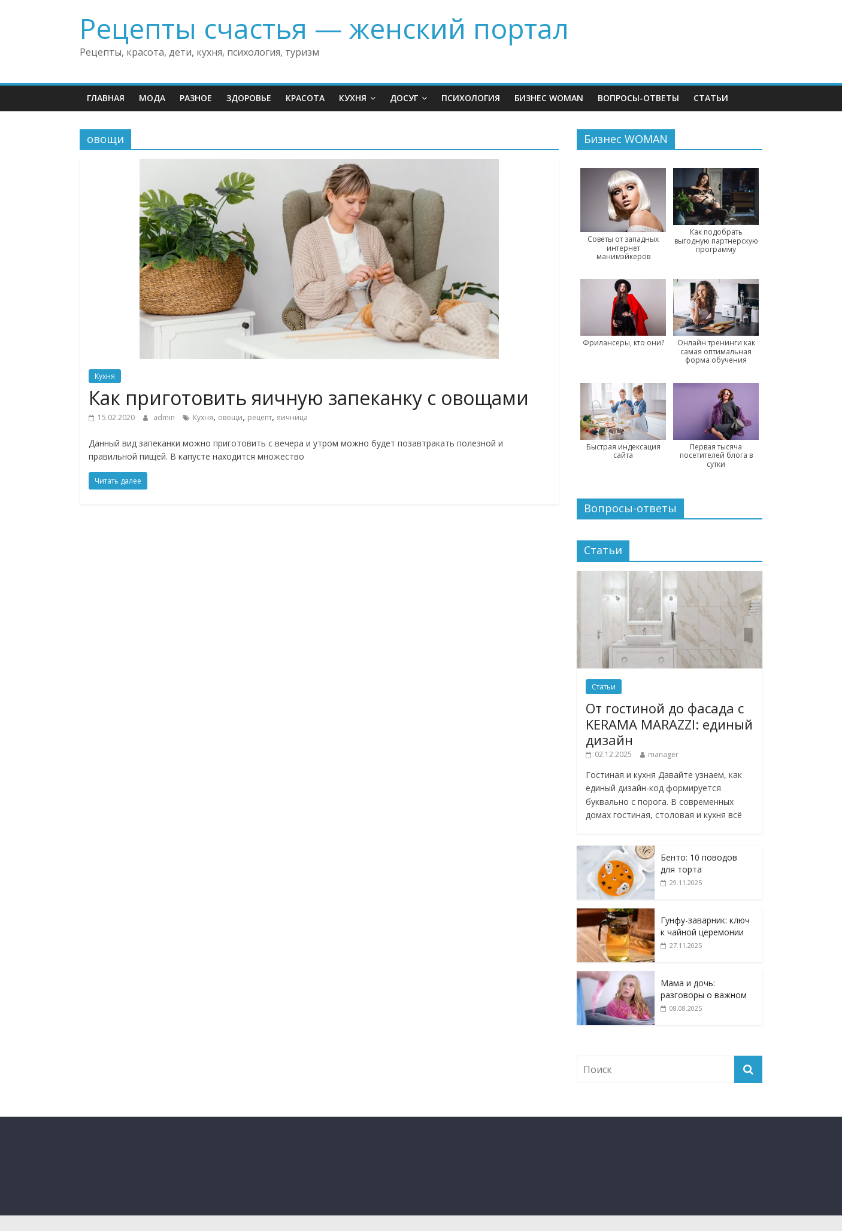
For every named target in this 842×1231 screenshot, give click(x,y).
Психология (470, 98)
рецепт (259, 417)
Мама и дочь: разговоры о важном (704, 989)
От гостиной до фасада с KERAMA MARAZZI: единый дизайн (669, 724)
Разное (196, 98)
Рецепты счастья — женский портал (324, 28)
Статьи (710, 98)
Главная (106, 98)
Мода (152, 98)
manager (663, 754)
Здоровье (248, 98)
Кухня (353, 98)
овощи (230, 417)
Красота (305, 98)
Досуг (404, 98)
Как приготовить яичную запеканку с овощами (309, 398)
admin (165, 417)
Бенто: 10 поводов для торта (699, 863)
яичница (292, 417)
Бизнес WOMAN (548, 98)
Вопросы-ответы (638, 98)
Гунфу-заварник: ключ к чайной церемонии (705, 926)
